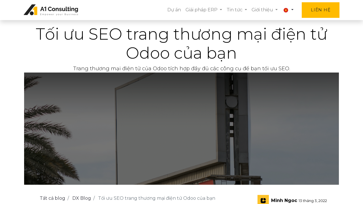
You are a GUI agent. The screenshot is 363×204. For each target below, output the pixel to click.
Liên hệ (320, 9)
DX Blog (81, 198)
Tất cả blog (52, 198)
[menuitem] (173, 10)
